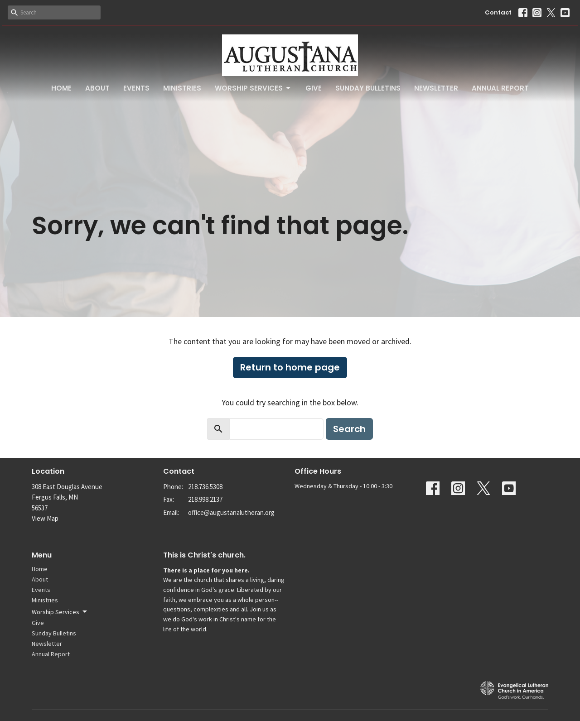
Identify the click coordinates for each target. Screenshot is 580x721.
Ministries (182, 88)
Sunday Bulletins (368, 88)
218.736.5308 (205, 486)
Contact (498, 12)
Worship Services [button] (60, 611)
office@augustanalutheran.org (231, 512)
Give (313, 88)
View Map (45, 518)
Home (61, 88)
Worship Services (253, 88)
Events (136, 88)
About (97, 88)
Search (349, 429)
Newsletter (436, 88)
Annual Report (500, 88)
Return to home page (290, 367)
